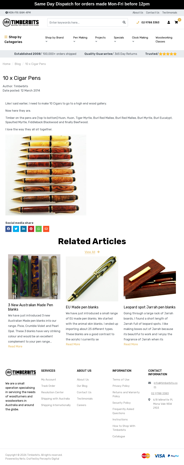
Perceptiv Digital (49, 458)
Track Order (48, 386)
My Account (48, 379)
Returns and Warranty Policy (126, 394)
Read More (15, 346)
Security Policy (121, 402)
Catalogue (118, 436)
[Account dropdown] (168, 22)
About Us (138, 12)
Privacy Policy (121, 386)
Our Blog (82, 386)
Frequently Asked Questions (123, 411)
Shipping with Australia (55, 398)
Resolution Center (52, 392)
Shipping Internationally (56, 405)
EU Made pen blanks (82, 307)
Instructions (120, 419)
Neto (22, 458)
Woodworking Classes (164, 39)
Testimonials (169, 12)
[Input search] (87, 22)
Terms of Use (120, 379)
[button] (176, 22)
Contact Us (152, 12)
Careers (81, 405)
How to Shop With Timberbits (123, 428)
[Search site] (124, 22)
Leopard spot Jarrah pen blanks (150, 307)
